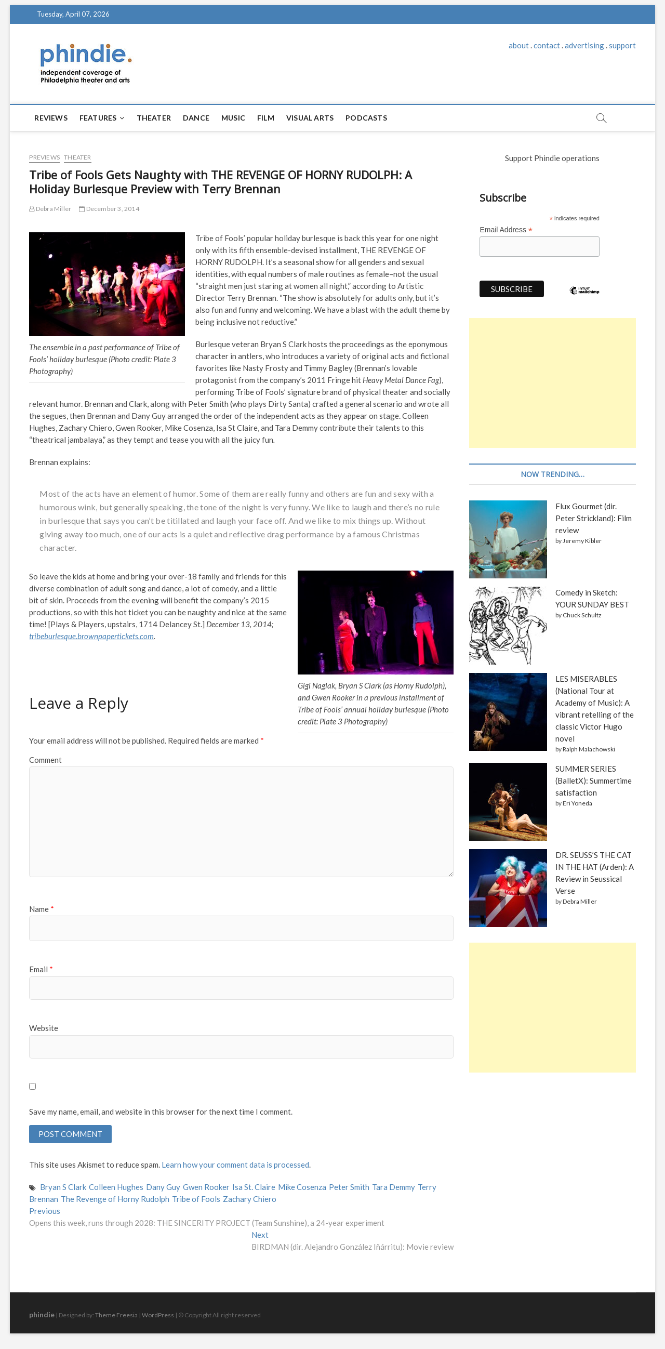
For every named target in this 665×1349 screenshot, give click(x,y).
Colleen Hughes (116, 1187)
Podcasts (366, 117)
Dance (196, 117)
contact (547, 45)
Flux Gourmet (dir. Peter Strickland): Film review (593, 518)
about (519, 45)
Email (41, 969)
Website (43, 1028)
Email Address (506, 230)
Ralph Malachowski (589, 749)
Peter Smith (349, 1187)
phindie (42, 1314)
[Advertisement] (552, 383)
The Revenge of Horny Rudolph (115, 1198)
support (622, 45)
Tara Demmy (393, 1187)
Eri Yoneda (577, 803)
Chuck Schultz (582, 615)
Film (265, 117)
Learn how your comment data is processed (235, 1164)
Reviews (50, 117)
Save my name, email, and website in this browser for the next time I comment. (160, 1111)
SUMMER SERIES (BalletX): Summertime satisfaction (593, 780)
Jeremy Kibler (582, 541)
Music (233, 117)
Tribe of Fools (196, 1198)
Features (98, 117)
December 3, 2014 (109, 209)
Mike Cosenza (302, 1187)
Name (41, 909)
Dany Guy (163, 1187)
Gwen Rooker (206, 1187)
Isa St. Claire (253, 1187)
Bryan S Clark (63, 1187)
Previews (44, 157)
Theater (154, 117)
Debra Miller (50, 209)
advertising (584, 45)
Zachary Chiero (249, 1198)
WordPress (158, 1315)
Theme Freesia (116, 1315)
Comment (45, 759)
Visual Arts (310, 117)
